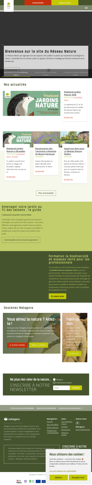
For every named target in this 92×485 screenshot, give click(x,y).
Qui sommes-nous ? (66, 422)
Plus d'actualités (46, 193)
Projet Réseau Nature (64, 383)
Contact (64, 426)
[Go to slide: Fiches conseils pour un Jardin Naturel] (45, 73)
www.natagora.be (83, 429)
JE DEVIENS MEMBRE (17, 345)
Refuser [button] (58, 477)
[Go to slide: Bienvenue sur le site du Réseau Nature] (16, 73)
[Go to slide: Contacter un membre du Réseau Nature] (75, 73)
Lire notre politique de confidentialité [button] (62, 471)
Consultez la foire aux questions (69, 408)
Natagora (59, 380)
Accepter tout (78, 477)
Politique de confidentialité (52, 431)
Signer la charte (65, 2)
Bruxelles (15, 157)
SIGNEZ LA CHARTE (38, 345)
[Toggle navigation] (86, 7)
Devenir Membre (38, 2)
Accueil (50, 421)
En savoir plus (68, 117)
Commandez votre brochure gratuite (21, 239)
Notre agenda (52, 427)
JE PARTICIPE (74, 353)
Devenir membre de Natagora (46, 408)
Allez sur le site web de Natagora (23, 408)
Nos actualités (52, 424)
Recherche (65, 429)
